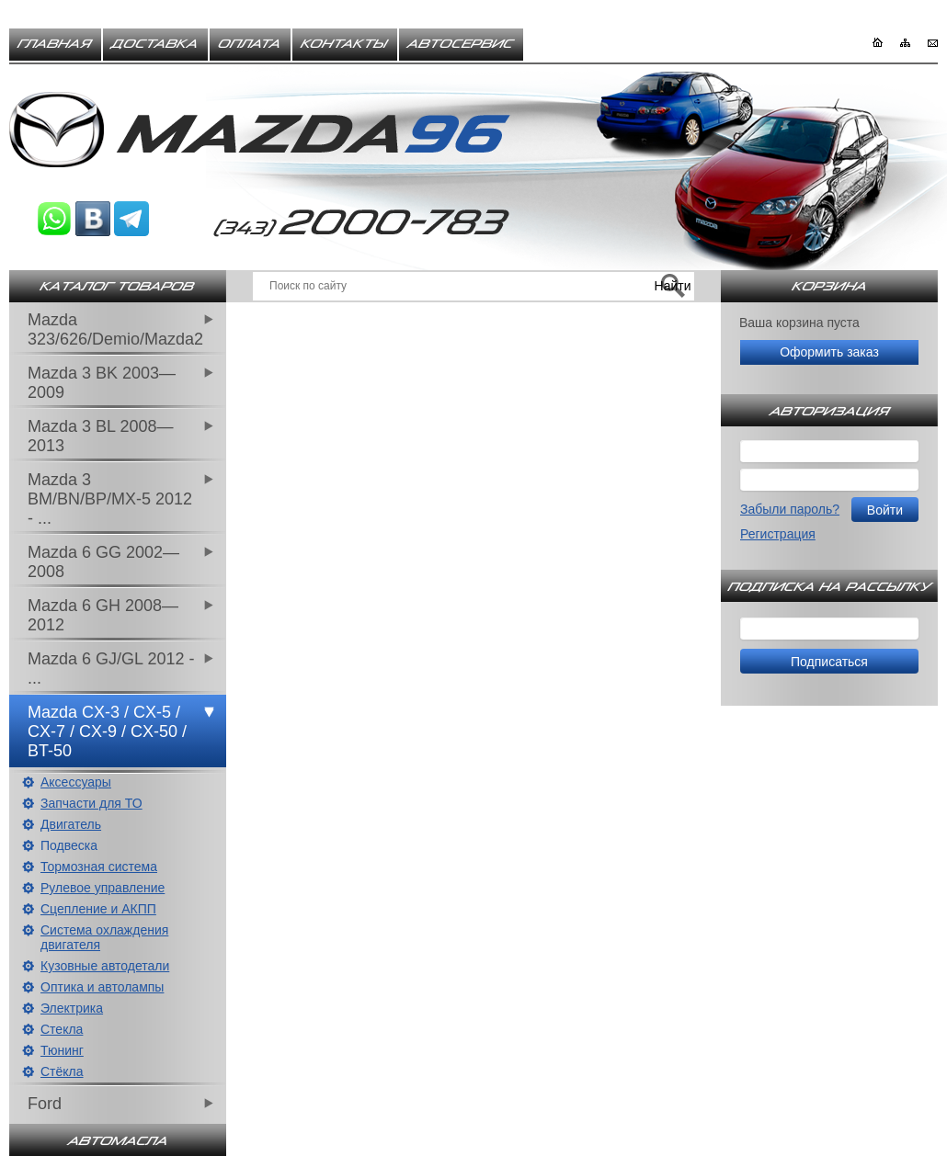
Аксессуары (75, 782)
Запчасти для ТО (91, 803)
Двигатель (70, 824)
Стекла (61, 1029)
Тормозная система (98, 866)
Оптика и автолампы (102, 987)
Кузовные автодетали (104, 965)
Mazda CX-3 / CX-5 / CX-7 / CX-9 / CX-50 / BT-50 (107, 731)
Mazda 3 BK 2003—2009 (102, 383)
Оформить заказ (829, 352)
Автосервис (461, 44)
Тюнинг (62, 1050)
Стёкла (62, 1071)
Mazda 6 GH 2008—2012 (103, 615)
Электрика (71, 1008)
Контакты (345, 44)
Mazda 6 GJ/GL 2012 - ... (111, 668)
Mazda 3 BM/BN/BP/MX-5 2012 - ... (110, 498)
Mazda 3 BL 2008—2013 (100, 436)
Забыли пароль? (789, 509)
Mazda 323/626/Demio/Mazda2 (115, 329)
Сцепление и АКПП (98, 908)
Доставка (155, 44)
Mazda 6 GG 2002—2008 (103, 562)
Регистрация (778, 534)
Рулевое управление (102, 887)
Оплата (250, 44)
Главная (55, 44)
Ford (45, 1103)
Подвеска (68, 845)
